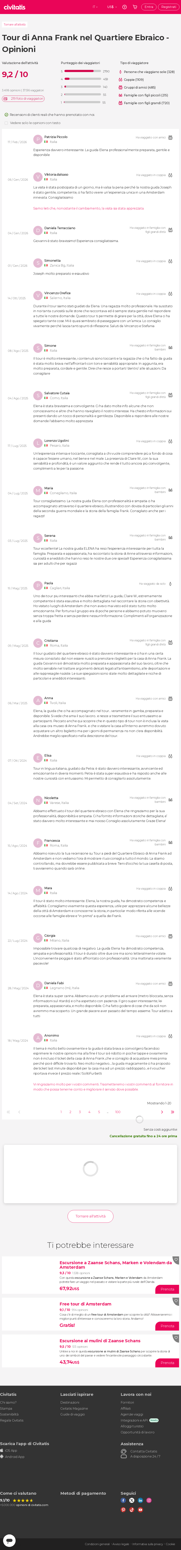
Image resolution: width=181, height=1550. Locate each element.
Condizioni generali (97, 1544)
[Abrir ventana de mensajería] (9, 1540)
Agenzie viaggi (132, 1414)
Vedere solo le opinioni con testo (35, 123)
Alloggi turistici (132, 1426)
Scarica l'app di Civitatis (24, 1443)
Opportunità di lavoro (137, 1432)
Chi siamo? (8, 1402)
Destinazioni (69, 1402)
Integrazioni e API (134, 1420)
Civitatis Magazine (74, 1408)
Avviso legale (120, 1544)
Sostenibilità (9, 1414)
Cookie (170, 1544)
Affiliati (126, 1408)
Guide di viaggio (72, 1414)
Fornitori (127, 1402)
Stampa (6, 1408)
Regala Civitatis (11, 1420)
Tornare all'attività (14, 24)
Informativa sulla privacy (147, 1544)
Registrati (168, 7)
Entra (149, 7)
